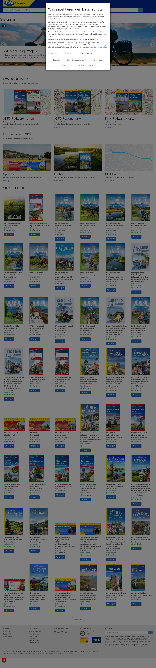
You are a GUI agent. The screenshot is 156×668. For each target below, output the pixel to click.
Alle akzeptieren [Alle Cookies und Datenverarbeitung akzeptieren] (55, 60)
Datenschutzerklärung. (101, 47)
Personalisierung (87, 53)
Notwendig (54, 53)
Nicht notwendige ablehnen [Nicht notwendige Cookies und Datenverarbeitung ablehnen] (75, 60)
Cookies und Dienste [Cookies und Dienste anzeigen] (66, 66)
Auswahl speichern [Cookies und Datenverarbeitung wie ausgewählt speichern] (98, 60)
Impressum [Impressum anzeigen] (92, 66)
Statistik (69, 53)
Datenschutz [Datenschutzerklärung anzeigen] (80, 66)
